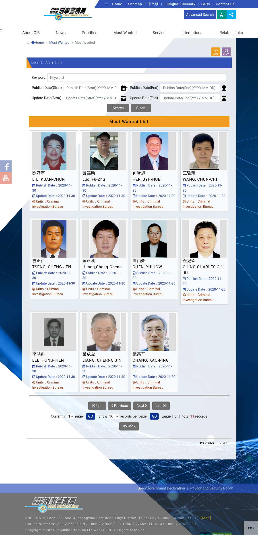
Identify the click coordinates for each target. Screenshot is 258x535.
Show (102, 416)
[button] (251, 528)
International (192, 33)
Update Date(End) (144, 98)
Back (129, 426)
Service (159, 33)
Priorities (89, 33)
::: (106, 4)
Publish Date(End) (144, 88)
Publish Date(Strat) (47, 88)
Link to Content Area (16, 2)
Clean (140, 108)
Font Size (222, 14)
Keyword (38, 77)
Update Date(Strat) (47, 98)
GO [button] (90, 416)
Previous (119, 405)
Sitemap (135, 4)
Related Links (231, 33)
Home (117, 4)
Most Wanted (124, 33)
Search (118, 108)
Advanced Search (200, 14)
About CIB (31, 33)
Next (142, 405)
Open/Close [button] (232, 454)
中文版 (153, 4)
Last (161, 405)
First (97, 405)
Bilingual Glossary (180, 4)
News (61, 33)
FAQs (205, 4)
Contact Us (225, 4)
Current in (58, 416)
